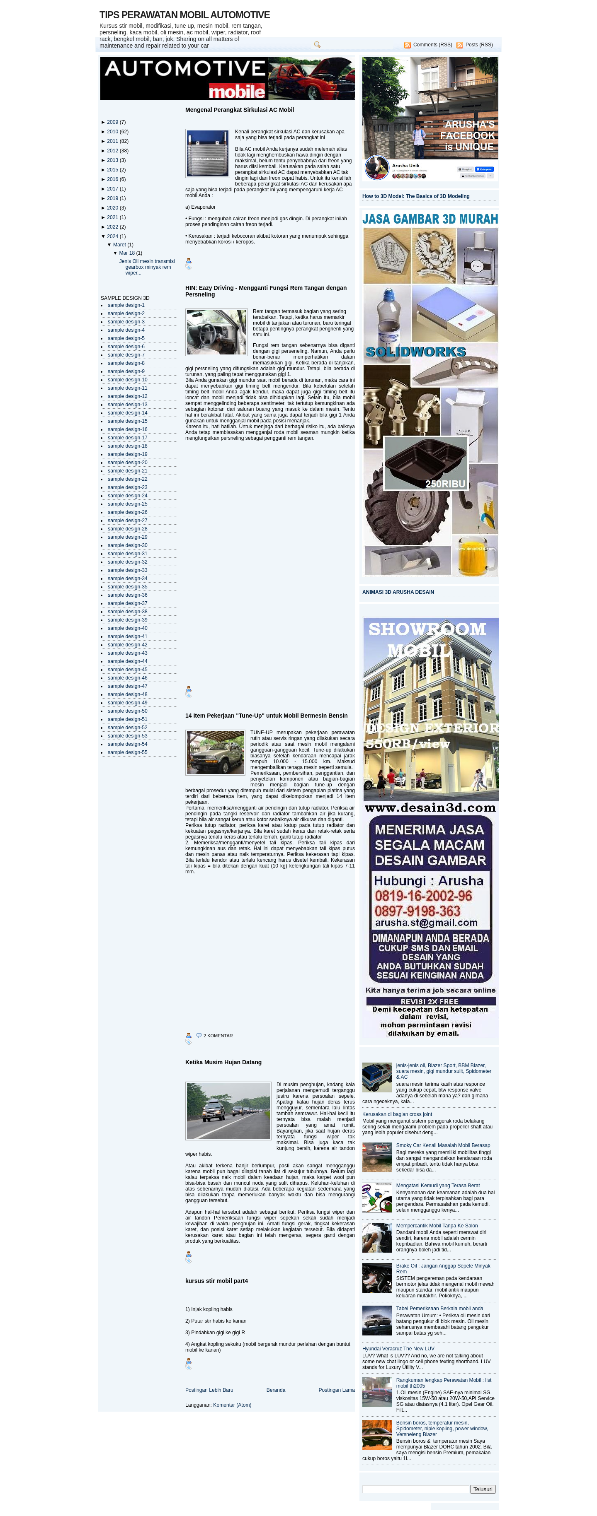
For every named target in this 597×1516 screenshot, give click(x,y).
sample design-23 (128, 487)
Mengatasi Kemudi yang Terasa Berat (438, 1185)
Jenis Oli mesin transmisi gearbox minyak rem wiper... (147, 267)
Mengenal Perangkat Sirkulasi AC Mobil (239, 109)
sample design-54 (128, 744)
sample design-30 (128, 545)
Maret (120, 245)
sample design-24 (128, 496)
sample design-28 (128, 529)
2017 (113, 189)
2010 (113, 132)
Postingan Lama (336, 1390)
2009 (113, 122)
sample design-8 (126, 363)
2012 (113, 151)
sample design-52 (128, 727)
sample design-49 (128, 703)
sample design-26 (128, 512)
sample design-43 (128, 653)
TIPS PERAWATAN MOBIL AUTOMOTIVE (185, 15)
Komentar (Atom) (232, 1405)
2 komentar (218, 1035)
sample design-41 (128, 636)
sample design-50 (128, 711)
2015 (113, 170)
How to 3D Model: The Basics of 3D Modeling (416, 196)
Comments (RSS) (432, 45)
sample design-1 (126, 305)
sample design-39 (128, 620)
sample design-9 (126, 371)
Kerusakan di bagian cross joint (397, 1114)
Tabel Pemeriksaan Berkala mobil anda (439, 1308)
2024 (113, 236)
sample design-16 (128, 429)
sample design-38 (128, 612)
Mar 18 (127, 253)
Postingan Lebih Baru (209, 1390)
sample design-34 (128, 578)
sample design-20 (128, 462)
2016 (113, 179)
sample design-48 (128, 694)
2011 (113, 141)
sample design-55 (128, 752)
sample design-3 (126, 322)
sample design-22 (128, 479)
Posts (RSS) (479, 45)
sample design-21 (128, 471)
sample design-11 (128, 388)
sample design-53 (128, 736)
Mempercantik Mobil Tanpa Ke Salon (437, 1226)
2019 (113, 198)
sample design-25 (128, 504)
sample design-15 (128, 421)
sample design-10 (128, 380)
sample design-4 (126, 330)
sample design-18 (128, 446)
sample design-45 (128, 669)
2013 (113, 160)
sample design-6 (126, 346)
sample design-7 (126, 355)
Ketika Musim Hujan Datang (223, 1062)
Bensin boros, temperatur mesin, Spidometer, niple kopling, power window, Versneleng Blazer (442, 1428)
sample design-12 (128, 396)
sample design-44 (128, 661)
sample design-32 (128, 562)
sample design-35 (128, 587)
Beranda (276, 1390)
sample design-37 (128, 603)
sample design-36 (128, 595)
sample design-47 (128, 686)
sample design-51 (128, 719)
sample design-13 (128, 404)
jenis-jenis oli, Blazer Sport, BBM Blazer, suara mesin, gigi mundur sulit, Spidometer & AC (444, 1071)
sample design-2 (126, 313)
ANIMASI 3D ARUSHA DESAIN (398, 592)
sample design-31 (128, 554)
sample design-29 (128, 537)
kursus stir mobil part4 (216, 1280)
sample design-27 (128, 520)
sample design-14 (128, 413)
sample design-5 (126, 338)
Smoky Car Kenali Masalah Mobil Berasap (443, 1145)
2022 (113, 227)
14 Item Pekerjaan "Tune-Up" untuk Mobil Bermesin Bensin (266, 715)
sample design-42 (128, 645)
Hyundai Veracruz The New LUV (398, 1349)
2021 (113, 217)
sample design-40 (128, 628)
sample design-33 (128, 570)
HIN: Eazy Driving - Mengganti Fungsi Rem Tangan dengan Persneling (266, 291)
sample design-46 (128, 678)
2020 (113, 208)
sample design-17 (128, 438)
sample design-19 (128, 454)
